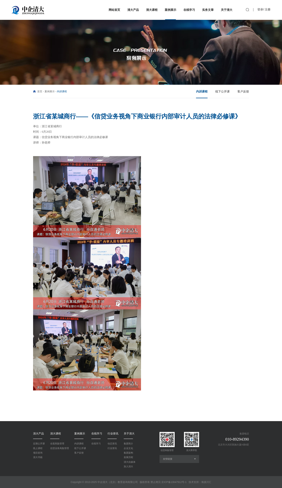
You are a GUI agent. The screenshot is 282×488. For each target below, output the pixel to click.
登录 (260, 9)
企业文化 (128, 448)
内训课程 (79, 443)
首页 (39, 91)
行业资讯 (113, 433)
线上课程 (37, 448)
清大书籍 (37, 457)
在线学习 (96, 433)
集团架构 (128, 452)
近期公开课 (39, 443)
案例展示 (50, 91)
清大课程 (55, 433)
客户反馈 (79, 452)
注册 (267, 9)
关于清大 (129, 433)
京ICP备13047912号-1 (174, 482)
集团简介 (128, 443)
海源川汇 (206, 482)
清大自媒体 (129, 462)
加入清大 (128, 466)
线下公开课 (80, 448)
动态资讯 (112, 443)
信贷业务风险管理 (59, 448)
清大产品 (38, 433)
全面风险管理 (57, 443)
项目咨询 (37, 452)
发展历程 (128, 457)
